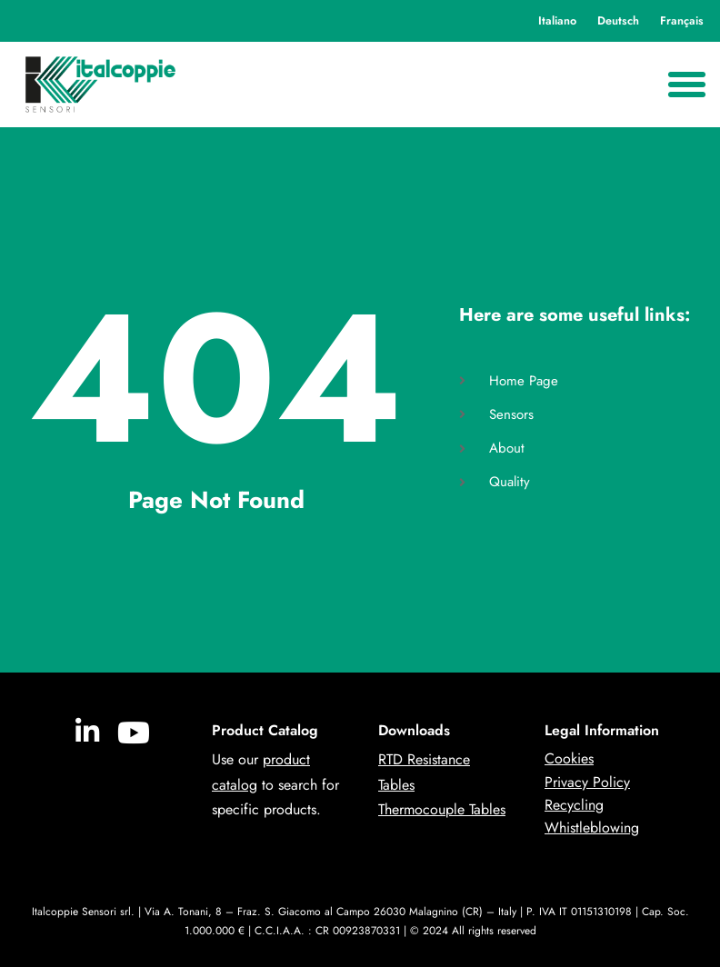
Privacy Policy (587, 782)
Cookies (569, 758)
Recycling (574, 804)
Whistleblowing (592, 827)
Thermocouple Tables (441, 809)
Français (682, 21)
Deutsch (618, 21)
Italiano (557, 21)
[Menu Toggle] (686, 85)
